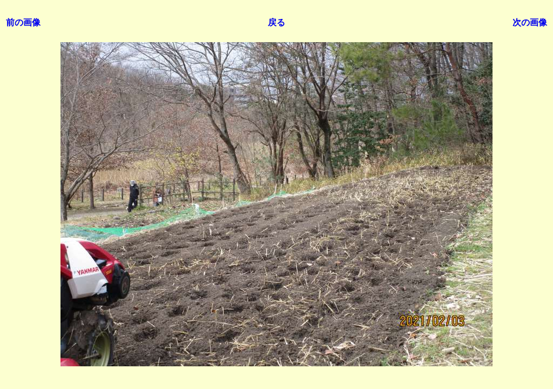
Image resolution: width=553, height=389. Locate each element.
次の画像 (529, 22)
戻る (276, 22)
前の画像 (23, 22)
